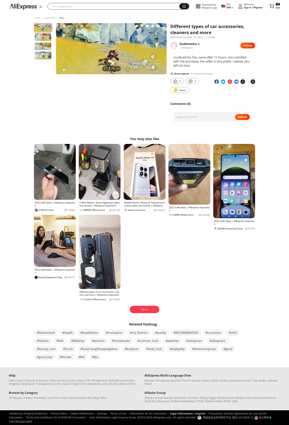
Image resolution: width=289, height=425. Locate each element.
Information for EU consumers (148, 413)
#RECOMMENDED (186, 333)
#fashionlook (46, 333)
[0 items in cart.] (274, 6)
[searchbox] (114, 6)
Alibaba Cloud (225, 398)
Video (103, 398)
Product (28, 398)
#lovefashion (89, 333)
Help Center (16, 380)
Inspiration (49, 17)
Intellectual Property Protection (28, 413)
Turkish (224, 380)
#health (67, 333)
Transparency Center (49, 384)
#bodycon (132, 349)
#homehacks (121, 341)
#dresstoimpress (204, 349)
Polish (148, 384)
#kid (82, 357)
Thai (254, 380)
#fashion (43, 341)
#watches (172, 341)
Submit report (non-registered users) (85, 384)
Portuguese (162, 380)
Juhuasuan (163, 401)
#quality (160, 333)
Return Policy (127, 384)
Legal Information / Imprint (187, 413)
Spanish (175, 380)
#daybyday (177, 349)
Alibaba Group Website (158, 398)
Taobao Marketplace (183, 401)
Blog (96, 398)
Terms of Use (118, 413)
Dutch (214, 380)
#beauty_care (46, 349)
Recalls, (114, 384)
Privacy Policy (59, 413)
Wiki (89, 398)
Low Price (54, 398)
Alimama (193, 398)
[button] (40, 7)
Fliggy (212, 398)
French (186, 380)
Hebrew (272, 380)
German (196, 380)
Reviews (81, 398)
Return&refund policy (63, 380)
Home (37, 17)
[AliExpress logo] (23, 6)
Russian (149, 380)
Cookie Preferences (82, 413)
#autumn (98, 341)
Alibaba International (248, 398)
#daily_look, (154, 349)
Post (62, 17)
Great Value (68, 398)
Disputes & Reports (36, 380)
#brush (68, 349)
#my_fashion (139, 333)
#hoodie (65, 357)
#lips (95, 357)
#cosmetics (213, 333)
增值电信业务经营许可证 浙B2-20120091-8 (228, 417)
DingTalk (149, 401)
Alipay (204, 398)
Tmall (200, 401)
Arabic (263, 380)
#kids (60, 341)
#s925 (233, 333)
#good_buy (44, 357)
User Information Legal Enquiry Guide (112, 417)
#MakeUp (77, 341)
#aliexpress (194, 341)
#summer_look (147, 341)
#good (227, 349)
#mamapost (114, 333)
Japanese (235, 380)
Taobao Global (213, 401)
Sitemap (102, 413)
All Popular (15, 398)
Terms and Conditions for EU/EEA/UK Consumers (56, 417)
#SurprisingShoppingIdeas (99, 349)
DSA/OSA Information (121, 380)
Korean (246, 380)
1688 (234, 401)
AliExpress (180, 398)
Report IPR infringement (92, 380)
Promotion (40, 398)
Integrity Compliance (21, 384)
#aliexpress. (217, 341)
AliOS (227, 401)
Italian (206, 380)
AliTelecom (269, 398)
